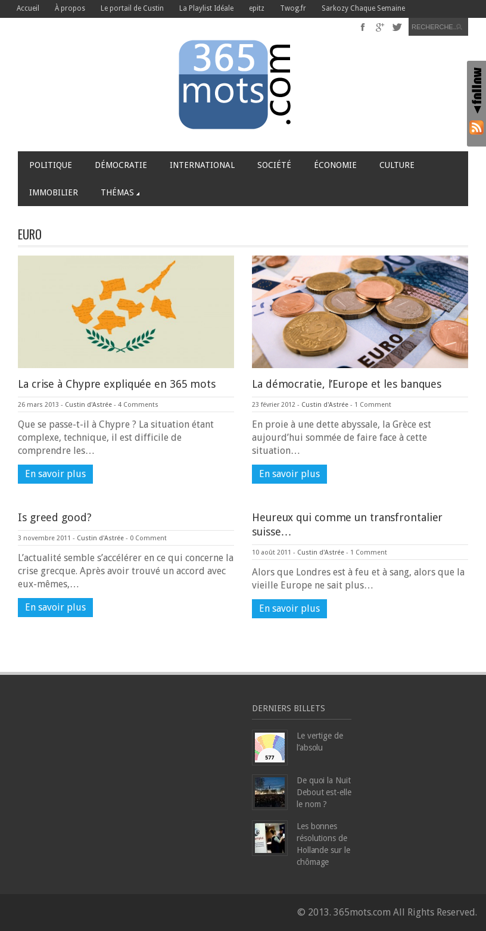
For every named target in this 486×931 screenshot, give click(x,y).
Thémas (120, 192)
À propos (70, 8)
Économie (335, 165)
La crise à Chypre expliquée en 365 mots (117, 384)
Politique (50, 165)
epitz (256, 8)
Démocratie (121, 165)
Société (274, 165)
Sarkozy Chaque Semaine (363, 8)
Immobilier (53, 192)
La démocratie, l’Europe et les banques (346, 384)
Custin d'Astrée (88, 405)
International (202, 165)
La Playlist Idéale (206, 8)
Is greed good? (55, 517)
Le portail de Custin (132, 8)
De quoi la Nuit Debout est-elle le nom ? (324, 792)
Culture (397, 165)
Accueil (28, 8)
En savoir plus (55, 473)
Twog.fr (293, 8)
